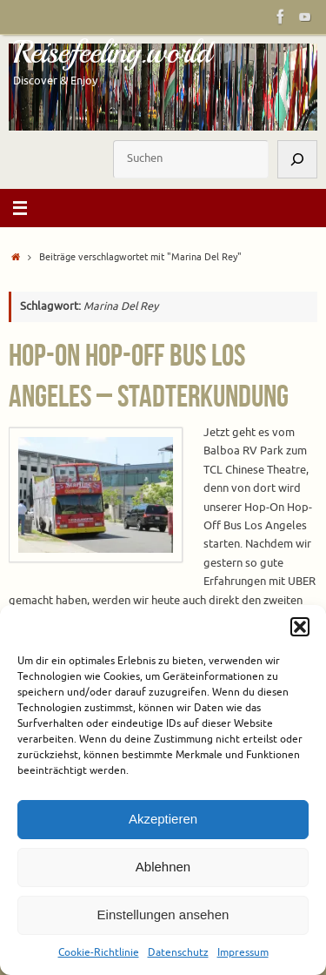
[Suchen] (297, 159)
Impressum (243, 952)
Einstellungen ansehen (163, 914)
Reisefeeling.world (111, 52)
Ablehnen (163, 866)
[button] (300, 626)
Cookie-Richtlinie (98, 952)
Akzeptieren (163, 818)
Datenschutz (178, 952)
